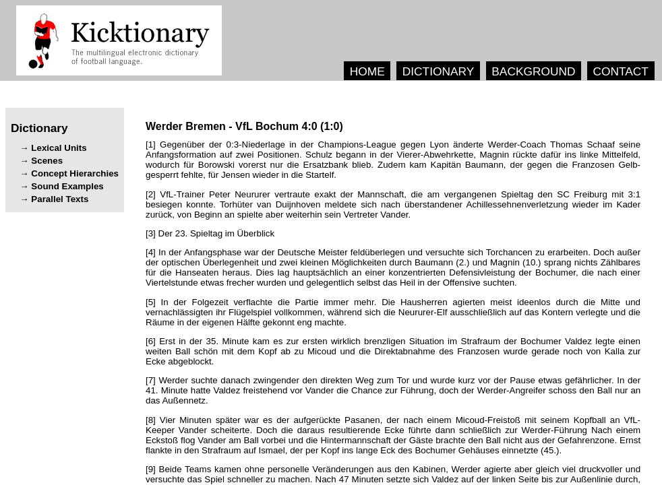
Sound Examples (67, 186)
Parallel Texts (59, 199)
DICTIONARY (438, 71)
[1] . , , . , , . (393, 159)
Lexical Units (58, 148)
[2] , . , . (393, 204)
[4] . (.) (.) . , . (393, 267)
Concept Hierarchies (75, 173)
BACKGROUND (533, 71)
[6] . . (393, 351)
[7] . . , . (393, 390)
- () (244, 126)
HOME (367, 71)
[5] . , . (393, 312)
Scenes (47, 161)
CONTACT (620, 71)
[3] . (210, 233)
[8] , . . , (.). (393, 435)
